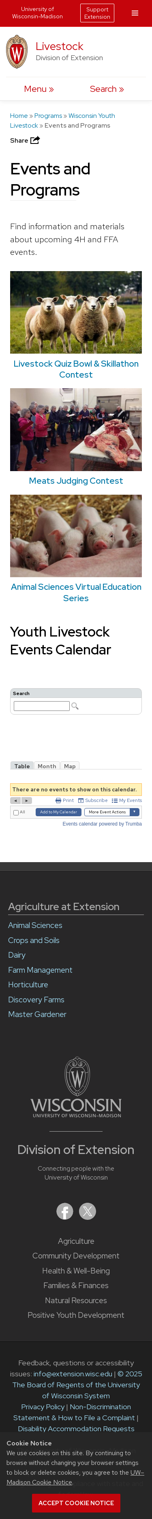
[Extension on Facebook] (65, 1217)
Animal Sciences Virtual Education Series (76, 592)
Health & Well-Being (76, 1271)
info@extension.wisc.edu (73, 1373)
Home (19, 115)
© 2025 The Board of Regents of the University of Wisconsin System (77, 1384)
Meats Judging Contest (76, 480)
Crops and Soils (34, 940)
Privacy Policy (42, 1406)
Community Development (76, 1256)
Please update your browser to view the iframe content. (76, 701)
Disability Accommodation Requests (76, 1428)
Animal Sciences (35, 925)
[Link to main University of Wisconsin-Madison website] (76, 1115)
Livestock (59, 46)
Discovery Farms (36, 1000)
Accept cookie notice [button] (76, 1503)
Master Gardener (37, 1014)
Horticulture (28, 985)
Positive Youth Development (76, 1315)
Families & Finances (76, 1285)
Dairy (17, 955)
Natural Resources (76, 1300)
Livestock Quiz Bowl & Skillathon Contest (76, 369)
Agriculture (76, 1241)
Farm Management (40, 970)
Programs (48, 115)
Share (26, 140)
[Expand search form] (107, 89)
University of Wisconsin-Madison (37, 12)
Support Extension (97, 13)
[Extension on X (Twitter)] (87, 1217)
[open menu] (39, 88)
